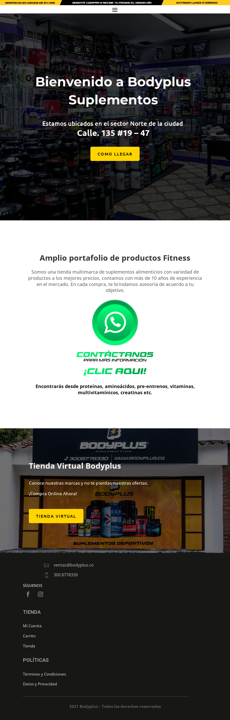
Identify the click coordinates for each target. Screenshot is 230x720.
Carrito (29, 635)
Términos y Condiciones (44, 674)
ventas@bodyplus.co (74, 565)
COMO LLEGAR (115, 158)
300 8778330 (66, 575)
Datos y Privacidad (40, 683)
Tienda (29, 645)
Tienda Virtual (56, 516)
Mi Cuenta (32, 625)
